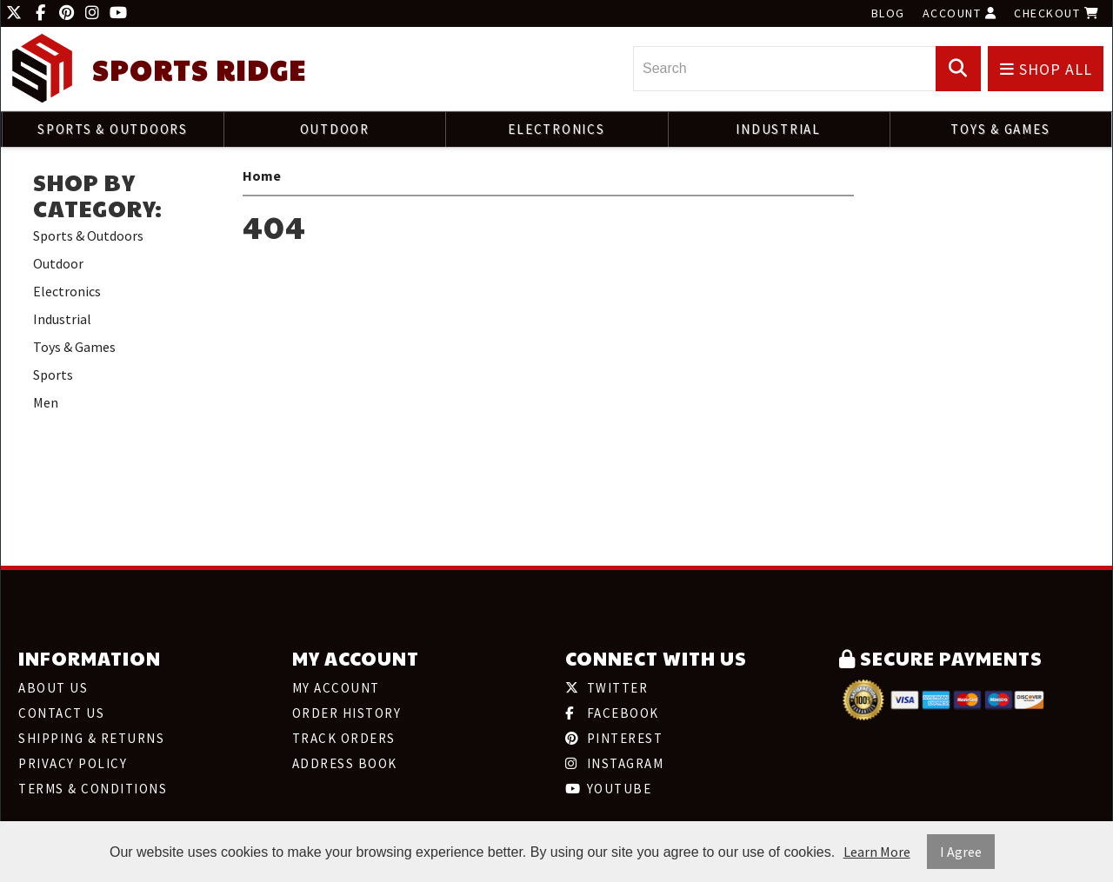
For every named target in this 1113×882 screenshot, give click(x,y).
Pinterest (614, 738)
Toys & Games (1000, 129)
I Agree (961, 851)
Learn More (876, 851)
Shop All (1046, 69)
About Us (53, 688)
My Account (336, 688)
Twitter (606, 688)
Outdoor (335, 129)
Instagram (614, 763)
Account (960, 13)
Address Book (344, 763)
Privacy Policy (72, 763)
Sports (53, 374)
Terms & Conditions (92, 788)
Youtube (608, 788)
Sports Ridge (199, 69)
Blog (888, 13)
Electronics (556, 129)
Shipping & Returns (91, 738)
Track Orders (344, 738)
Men (45, 402)
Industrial (778, 129)
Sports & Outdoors (112, 129)
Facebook (612, 713)
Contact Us (61, 713)
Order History (347, 713)
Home (262, 175)
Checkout (1056, 13)
